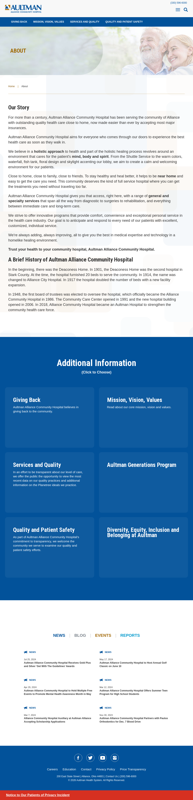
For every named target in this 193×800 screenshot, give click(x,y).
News (59, 635)
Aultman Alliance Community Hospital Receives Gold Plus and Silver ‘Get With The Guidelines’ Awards (57, 664)
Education (69, 769)
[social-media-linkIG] (115, 758)
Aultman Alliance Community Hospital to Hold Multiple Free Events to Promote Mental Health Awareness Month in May (58, 692)
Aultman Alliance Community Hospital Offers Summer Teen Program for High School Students (134, 692)
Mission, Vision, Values (48, 21)
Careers (52, 769)
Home (11, 86)
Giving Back (19, 21)
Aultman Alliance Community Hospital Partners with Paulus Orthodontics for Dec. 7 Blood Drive (134, 720)
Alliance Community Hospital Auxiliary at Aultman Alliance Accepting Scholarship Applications (57, 720)
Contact (86, 769)
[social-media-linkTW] (90, 758)
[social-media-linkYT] (103, 758)
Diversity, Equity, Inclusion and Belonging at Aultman (143, 532)
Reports (130, 635)
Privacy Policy (105, 769)
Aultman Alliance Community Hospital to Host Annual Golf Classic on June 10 (133, 664)
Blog (80, 635)
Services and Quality (84, 21)
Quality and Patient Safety (124, 21)
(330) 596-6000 (178, 2)
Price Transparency (133, 769)
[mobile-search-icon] (185, 11)
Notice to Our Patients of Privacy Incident (38, 795)
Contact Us (112, 776)
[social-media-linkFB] (78, 758)
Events (103, 635)
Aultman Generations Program (141, 464)
